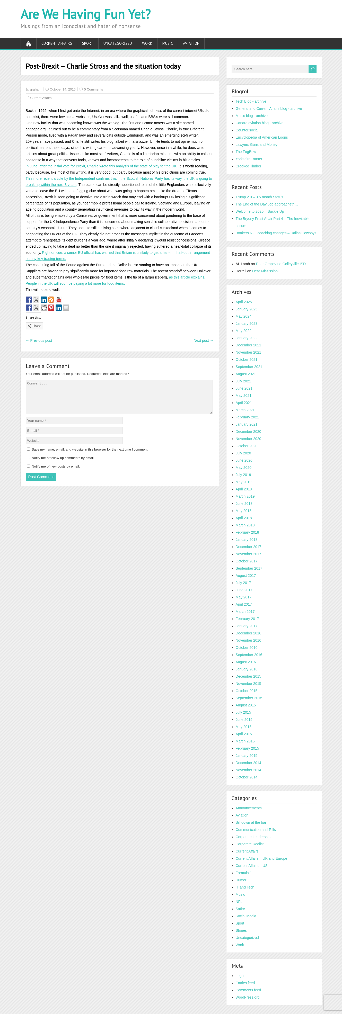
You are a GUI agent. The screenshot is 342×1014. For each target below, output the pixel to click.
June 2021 (244, 388)
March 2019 (245, 496)
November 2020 (248, 439)
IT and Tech (245, 887)
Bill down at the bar (251, 822)
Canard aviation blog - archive (260, 123)
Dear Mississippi (265, 271)
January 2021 (247, 424)
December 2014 (248, 763)
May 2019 (243, 482)
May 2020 (243, 467)
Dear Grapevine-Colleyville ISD (281, 264)
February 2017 (247, 619)
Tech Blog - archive (251, 101)
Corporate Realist (250, 844)
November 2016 (248, 640)
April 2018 (244, 518)
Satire (240, 909)
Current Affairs (56, 43)
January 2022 (247, 338)
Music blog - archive (252, 116)
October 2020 (247, 446)
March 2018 (245, 525)
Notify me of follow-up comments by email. (63, 464)
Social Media (246, 916)
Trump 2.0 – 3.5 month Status (259, 197)
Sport (87, 43)
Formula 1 (244, 873)
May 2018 (243, 511)
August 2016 (246, 662)
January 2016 (247, 669)
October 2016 (247, 647)
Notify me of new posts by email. (56, 472)
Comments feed (248, 990)
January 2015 (247, 755)
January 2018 (247, 539)
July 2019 (243, 475)
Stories (241, 930)
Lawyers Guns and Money (257, 144)
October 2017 (247, 561)
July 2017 (243, 583)
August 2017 (246, 575)
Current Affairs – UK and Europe (261, 858)
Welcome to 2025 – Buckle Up (260, 211)
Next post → (203, 340)
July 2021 (243, 381)
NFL (239, 902)
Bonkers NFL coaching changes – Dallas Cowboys (276, 233)
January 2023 (247, 323)
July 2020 (243, 453)
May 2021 (243, 395)
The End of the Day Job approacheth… (267, 204)
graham (35, 89)
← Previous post (39, 340)
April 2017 (244, 604)
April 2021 (244, 403)
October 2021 (247, 359)
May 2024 (243, 316)
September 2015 (249, 698)
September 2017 (249, 568)
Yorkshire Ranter (249, 159)
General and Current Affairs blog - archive (269, 108)
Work (147, 43)
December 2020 (248, 431)
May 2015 (243, 727)
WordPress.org (248, 997)
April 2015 (244, 734)
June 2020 (244, 460)
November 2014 (248, 770)
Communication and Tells (256, 830)
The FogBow (246, 152)
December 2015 (248, 676)
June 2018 (244, 503)
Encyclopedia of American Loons (262, 137)
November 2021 (248, 352)
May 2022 (243, 331)
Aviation (191, 43)
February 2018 (247, 532)
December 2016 (248, 633)
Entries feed (245, 983)
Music (167, 43)
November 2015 (248, 683)
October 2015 (247, 691)
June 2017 (244, 590)
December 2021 (248, 345)
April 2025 (244, 302)
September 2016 (249, 655)
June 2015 (244, 719)
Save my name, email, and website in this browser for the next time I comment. (90, 455)
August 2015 (246, 705)
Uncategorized (117, 43)
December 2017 (248, 547)
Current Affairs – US (252, 866)
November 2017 (248, 554)
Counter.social (247, 130)
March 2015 (245, 741)
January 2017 (247, 626)
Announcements (249, 808)
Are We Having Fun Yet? (86, 14)
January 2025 (247, 309)
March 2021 (245, 410)
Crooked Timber (248, 166)
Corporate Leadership (253, 837)
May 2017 (243, 597)
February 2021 (247, 417)
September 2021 (249, 367)
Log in (240, 976)
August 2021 (246, 374)
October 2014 (247, 777)
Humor (241, 880)
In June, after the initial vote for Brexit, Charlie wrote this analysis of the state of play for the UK (101, 166)
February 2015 (247, 748)
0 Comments (93, 89)
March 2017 (245, 611)
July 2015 (243, 712)
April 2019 (244, 489)
